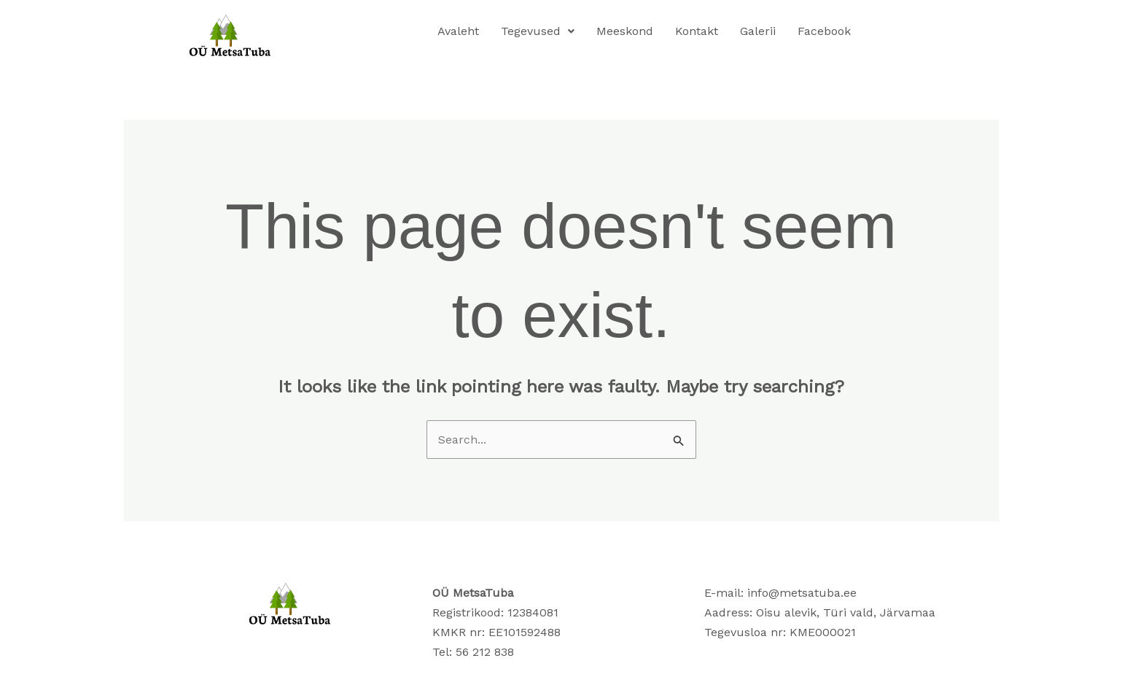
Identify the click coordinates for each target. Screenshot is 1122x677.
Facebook (824, 31)
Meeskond (624, 31)
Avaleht (458, 31)
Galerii (758, 31)
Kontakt (696, 31)
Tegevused (537, 31)
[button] (537, 31)
